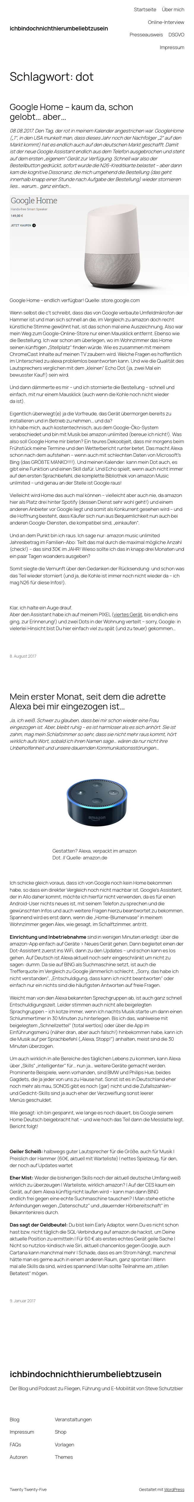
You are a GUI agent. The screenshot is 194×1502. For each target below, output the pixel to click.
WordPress (174, 1489)
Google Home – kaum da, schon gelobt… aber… (71, 112)
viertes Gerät (128, 614)
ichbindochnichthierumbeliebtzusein (59, 28)
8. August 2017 (23, 656)
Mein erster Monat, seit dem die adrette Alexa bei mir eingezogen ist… (88, 701)
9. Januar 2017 (23, 1300)
